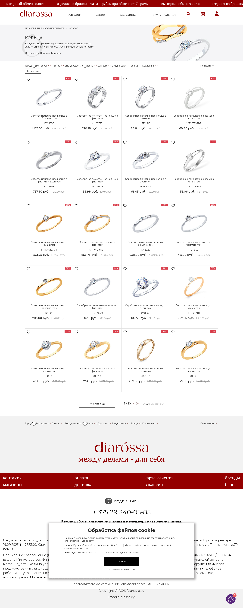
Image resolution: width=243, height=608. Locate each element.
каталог (75, 14)
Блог (229, 484)
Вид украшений (76, 65)
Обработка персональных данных (145, 584)
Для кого (102, 65)
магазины (128, 14)
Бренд (134, 65)
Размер (56, 65)
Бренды (232, 478)
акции (100, 14)
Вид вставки (119, 65)
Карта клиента (159, 478)
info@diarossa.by (121, 597)
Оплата (81, 478)
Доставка (83, 484)
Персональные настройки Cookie (121, 569)
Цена (90, 65)
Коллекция (148, 65)
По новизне (207, 65)
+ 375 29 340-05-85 (165, 15)
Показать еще (96, 403)
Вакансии (154, 484)
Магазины (12, 484)
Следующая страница (153, 404)
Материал (41, 65)
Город (30, 65)
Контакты (12, 478)
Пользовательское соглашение (96, 584)
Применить (33, 71)
